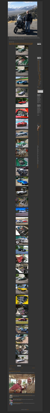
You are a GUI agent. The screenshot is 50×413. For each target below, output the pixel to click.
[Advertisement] (43, 50)
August (39, 81)
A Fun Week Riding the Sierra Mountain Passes (18, 402)
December (40, 71)
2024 (38, 62)
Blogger (28, 409)
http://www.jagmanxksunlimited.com (38, 137)
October (39, 74)
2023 (38, 63)
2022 (38, 64)
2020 (38, 66)
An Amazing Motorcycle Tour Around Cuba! (14, 371)
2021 (38, 65)
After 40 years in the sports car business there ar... (39, 77)
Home (38, 123)
